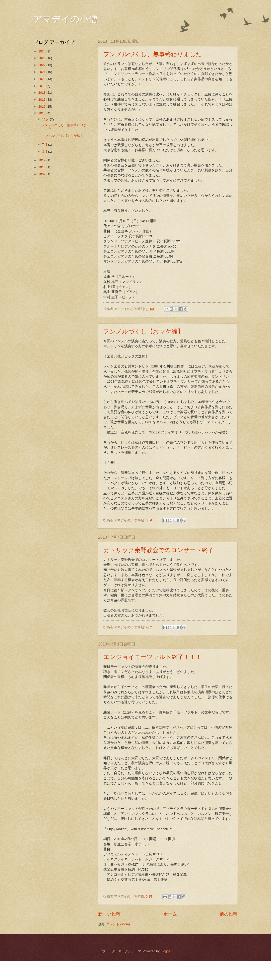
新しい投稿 (109, 914)
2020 (42, 79)
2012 (42, 160)
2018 (42, 92)
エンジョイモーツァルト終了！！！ (152, 657)
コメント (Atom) (118, 924)
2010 (42, 167)
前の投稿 (229, 914)
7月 (45, 144)
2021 (42, 72)
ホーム (170, 914)
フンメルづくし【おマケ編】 (143, 331)
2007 (42, 174)
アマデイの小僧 (65, 19)
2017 (42, 99)
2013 (42, 113)
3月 (45, 151)
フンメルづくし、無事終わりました (152, 54)
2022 (42, 65)
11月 (46, 119)
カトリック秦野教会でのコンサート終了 (158, 550)
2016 (42, 106)
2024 (42, 51)
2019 (42, 86)
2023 (42, 58)
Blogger (165, 951)
